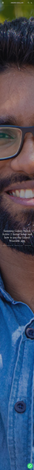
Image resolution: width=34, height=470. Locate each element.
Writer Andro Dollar (8, 245)
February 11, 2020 (19, 245)
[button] (31, 2)
